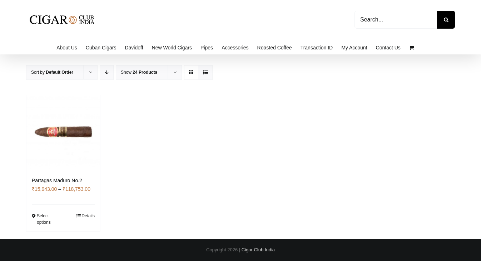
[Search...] (395, 20)
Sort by (52, 72)
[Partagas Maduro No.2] (63, 132)
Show (139, 72)
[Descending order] (107, 72)
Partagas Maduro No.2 (57, 180)
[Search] (446, 20)
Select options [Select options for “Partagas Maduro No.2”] (44, 219)
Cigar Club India (258, 249)
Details (88, 215)
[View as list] (205, 72)
